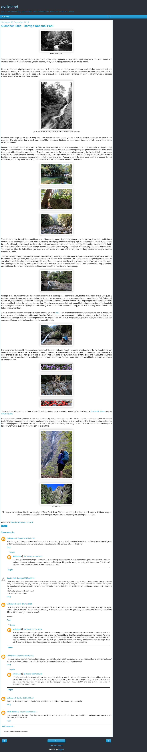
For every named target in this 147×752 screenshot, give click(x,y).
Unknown (11, 538)
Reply (9, 547)
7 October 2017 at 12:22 (24, 656)
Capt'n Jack (11, 578)
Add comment (7, 726)
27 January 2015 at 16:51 (33, 556)
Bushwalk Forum (98, 411)
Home (56, 741)
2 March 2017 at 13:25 (23, 604)
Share (4, 526)
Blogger (61, 750)
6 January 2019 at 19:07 (27, 712)
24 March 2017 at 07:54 (33, 629)
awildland (9, 7)
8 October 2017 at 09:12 (24, 698)
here (58, 313)
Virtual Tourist (6, 414)
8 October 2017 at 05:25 (33, 674)
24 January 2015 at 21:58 (24, 538)
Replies (12, 552)
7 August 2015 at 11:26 (25, 578)
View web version (56, 745)
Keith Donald (12, 712)
